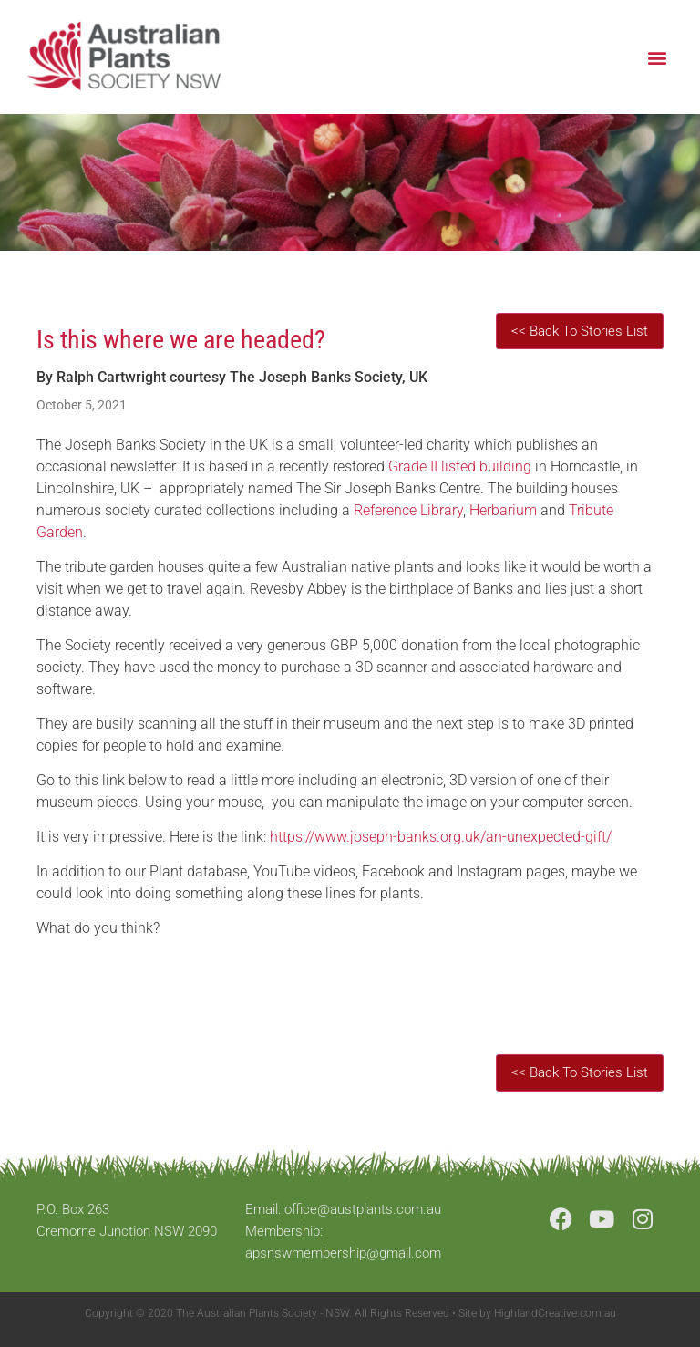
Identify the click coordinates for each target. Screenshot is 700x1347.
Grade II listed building (459, 466)
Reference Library (408, 510)
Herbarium (503, 510)
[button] (658, 57)
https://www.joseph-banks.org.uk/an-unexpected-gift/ (441, 836)
